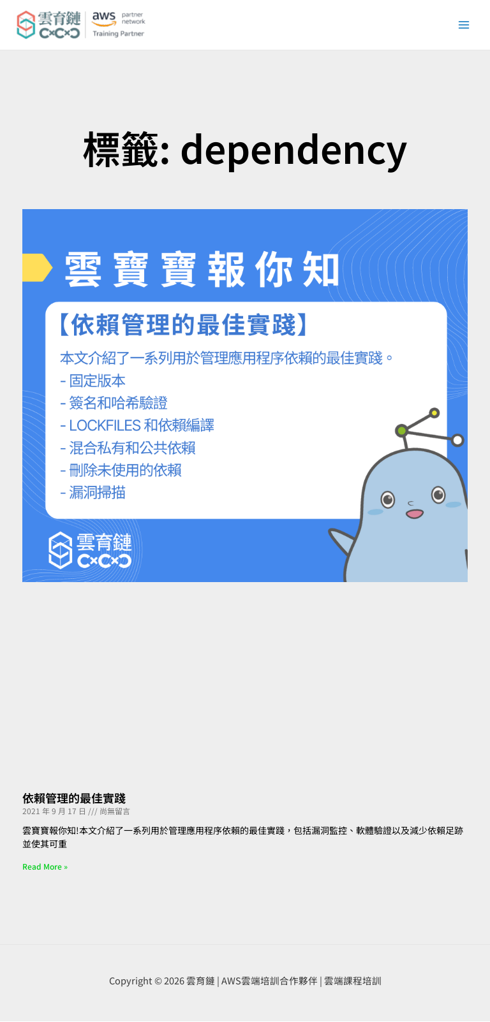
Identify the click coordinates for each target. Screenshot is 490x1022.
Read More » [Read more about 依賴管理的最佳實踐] (45, 866)
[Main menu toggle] (463, 25)
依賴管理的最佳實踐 (74, 798)
